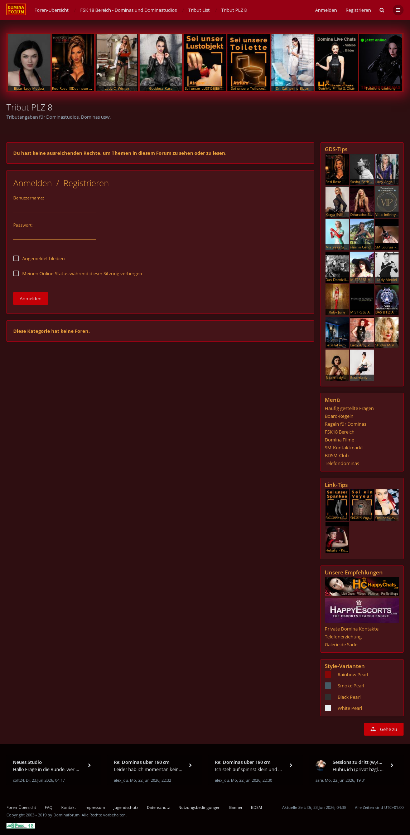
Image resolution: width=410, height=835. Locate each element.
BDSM (256, 807)
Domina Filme (339, 439)
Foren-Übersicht (21, 807)
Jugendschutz (126, 807)
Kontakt (68, 807)
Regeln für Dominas (345, 424)
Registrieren (358, 10)
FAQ (49, 807)
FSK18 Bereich (339, 432)
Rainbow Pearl (353, 674)
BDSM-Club (337, 455)
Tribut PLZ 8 (29, 107)
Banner (235, 807)
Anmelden (32, 183)
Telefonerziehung (343, 636)
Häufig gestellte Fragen (349, 408)
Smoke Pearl (351, 685)
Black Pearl (349, 697)
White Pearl (350, 708)
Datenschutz (158, 807)
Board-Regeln (339, 416)
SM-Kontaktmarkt (344, 447)
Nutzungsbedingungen (199, 807)
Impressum (95, 807)
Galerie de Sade (341, 644)
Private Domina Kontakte (351, 629)
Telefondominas (342, 463)
